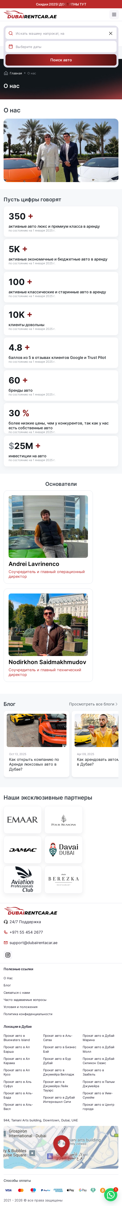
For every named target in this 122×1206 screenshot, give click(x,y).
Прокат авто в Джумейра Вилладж (58, 1072)
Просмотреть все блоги (93, 704)
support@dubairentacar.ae (30, 942)
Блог (7, 985)
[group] (37, 744)
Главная (13, 73)
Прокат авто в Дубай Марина (98, 1038)
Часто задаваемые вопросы (25, 1000)
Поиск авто (61, 60)
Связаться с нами (17, 992)
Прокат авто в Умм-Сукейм (98, 1095)
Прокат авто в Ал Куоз (17, 1072)
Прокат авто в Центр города (98, 1107)
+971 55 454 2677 (23, 932)
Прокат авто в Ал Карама (17, 1061)
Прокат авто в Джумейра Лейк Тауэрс (55, 1086)
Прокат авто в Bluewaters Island (17, 1038)
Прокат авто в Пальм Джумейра (99, 1084)
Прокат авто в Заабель (93, 1072)
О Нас (8, 978)
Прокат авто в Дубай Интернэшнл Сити (59, 1099)
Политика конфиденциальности (28, 1014)
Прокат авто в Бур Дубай (57, 1061)
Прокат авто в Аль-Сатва (57, 1038)
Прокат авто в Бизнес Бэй (59, 1049)
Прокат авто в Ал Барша (17, 1049)
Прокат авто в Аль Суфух (17, 1084)
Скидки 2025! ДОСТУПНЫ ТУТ (61, 4)
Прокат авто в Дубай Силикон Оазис (98, 1061)
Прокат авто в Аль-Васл (18, 1107)
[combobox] (66, 33)
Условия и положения (20, 1007)
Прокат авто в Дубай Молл (98, 1049)
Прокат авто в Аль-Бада (18, 1095)
